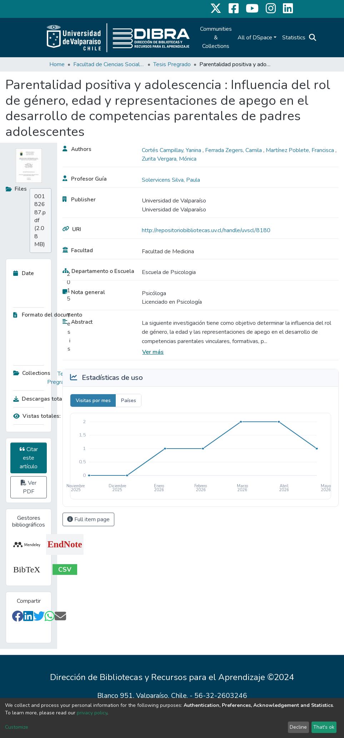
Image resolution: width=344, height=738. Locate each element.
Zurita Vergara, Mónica (169, 159)
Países (128, 400)
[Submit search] (312, 37)
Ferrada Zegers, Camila (234, 150)
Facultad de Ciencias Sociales (109, 64)
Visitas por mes (93, 400)
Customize (16, 727)
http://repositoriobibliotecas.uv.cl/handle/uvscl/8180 (206, 230)
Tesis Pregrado (172, 64)
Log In (327, 37)
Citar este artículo (29, 457)
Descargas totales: (40, 399)
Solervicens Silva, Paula (171, 180)
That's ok (323, 727)
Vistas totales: (37, 416)
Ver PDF (28, 487)
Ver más (153, 352)
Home (57, 64)
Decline (298, 727)
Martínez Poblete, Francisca (300, 150)
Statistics (293, 37)
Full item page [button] (88, 519)
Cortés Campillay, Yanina (172, 150)
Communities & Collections (216, 37)
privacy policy (92, 712)
